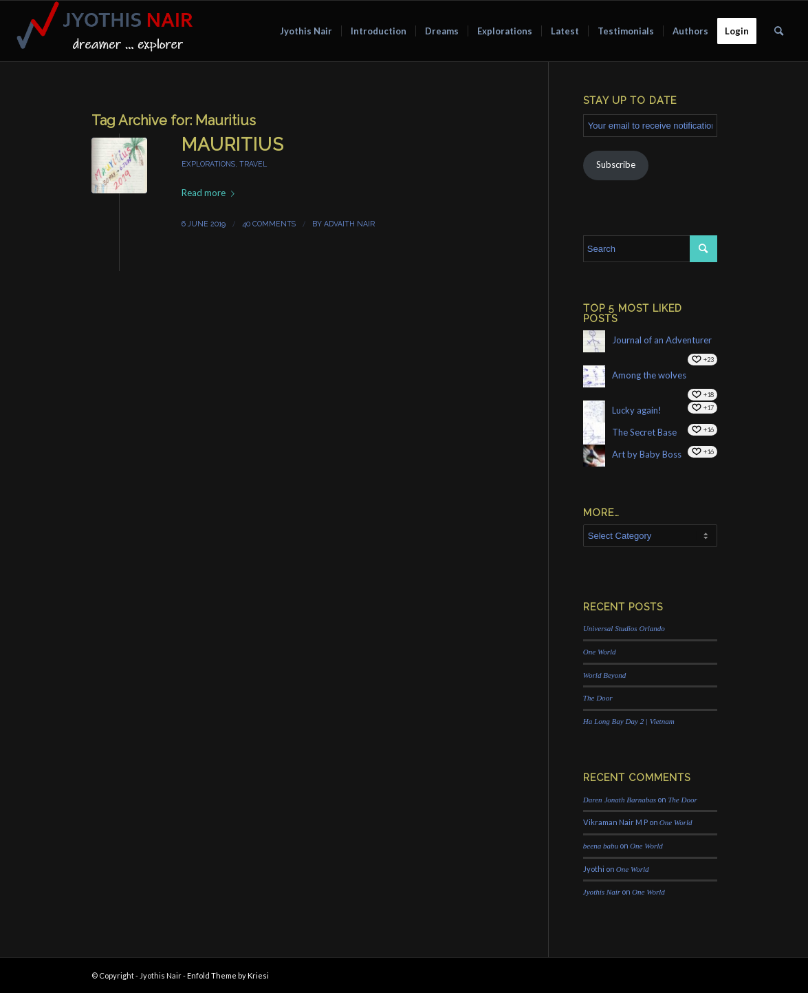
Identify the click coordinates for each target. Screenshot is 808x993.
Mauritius (233, 144)
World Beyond (604, 675)
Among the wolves (649, 375)
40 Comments (269, 224)
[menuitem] (306, 31)
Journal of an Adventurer (662, 339)
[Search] (778, 31)
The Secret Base (644, 432)
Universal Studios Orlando (624, 628)
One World (599, 652)
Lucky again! (637, 410)
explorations (208, 164)
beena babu (600, 846)
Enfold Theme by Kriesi (228, 975)
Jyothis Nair (601, 892)
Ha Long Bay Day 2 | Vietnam (629, 721)
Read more (211, 192)
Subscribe (615, 164)
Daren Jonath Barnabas (619, 800)
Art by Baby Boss (646, 454)
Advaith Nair (349, 224)
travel (253, 164)
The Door (598, 698)
